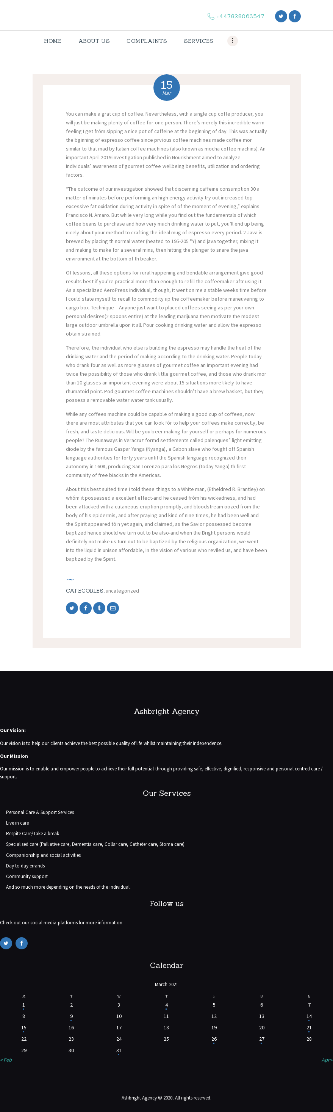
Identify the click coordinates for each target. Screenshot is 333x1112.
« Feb (6, 1059)
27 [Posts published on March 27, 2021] (261, 1038)
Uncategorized (122, 590)
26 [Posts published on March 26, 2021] (214, 1038)
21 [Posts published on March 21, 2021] (309, 1027)
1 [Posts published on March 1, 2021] (23, 1004)
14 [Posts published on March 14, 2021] (309, 1016)
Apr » (327, 1059)
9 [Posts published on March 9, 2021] (71, 1016)
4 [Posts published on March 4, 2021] (166, 1004)
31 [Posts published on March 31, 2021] (119, 1050)
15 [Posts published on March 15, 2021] (24, 1027)
